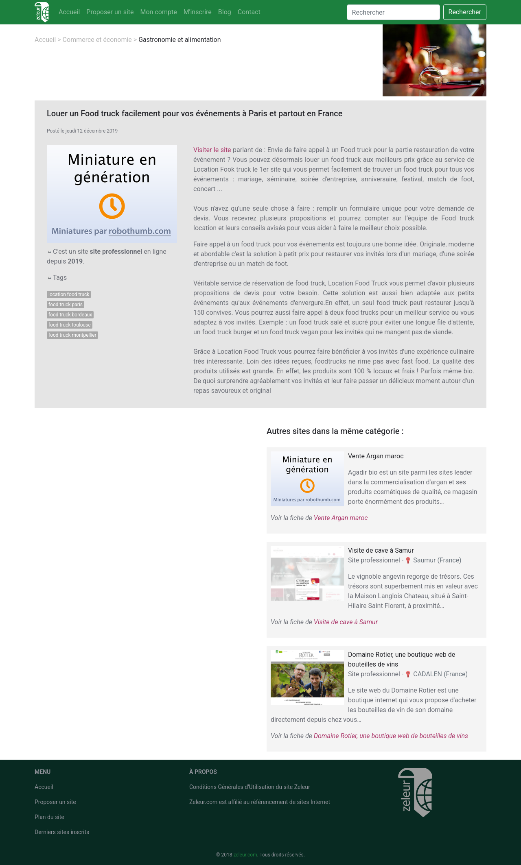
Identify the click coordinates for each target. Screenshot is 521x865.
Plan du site (49, 817)
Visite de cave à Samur (346, 622)
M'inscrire (198, 12)
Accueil (69, 12)
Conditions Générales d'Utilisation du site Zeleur (249, 787)
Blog (224, 12)
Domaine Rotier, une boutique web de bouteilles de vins (391, 736)
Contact (249, 12)
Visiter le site (212, 150)
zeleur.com (245, 855)
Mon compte (158, 12)
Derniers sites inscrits (62, 832)
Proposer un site (110, 12)
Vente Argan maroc (341, 518)
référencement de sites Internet (290, 802)
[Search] (393, 12)
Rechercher (465, 12)
